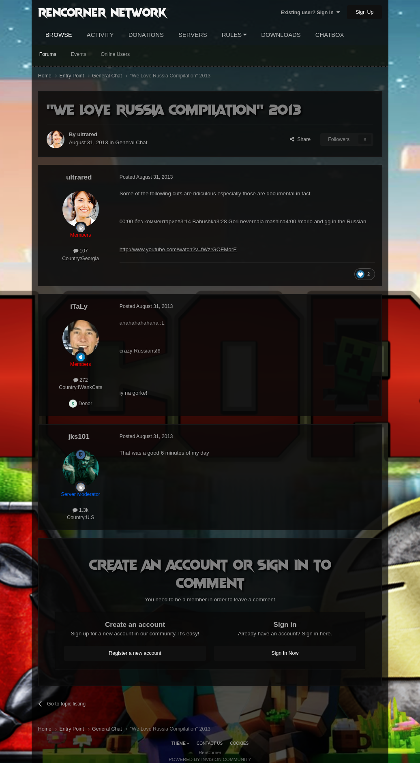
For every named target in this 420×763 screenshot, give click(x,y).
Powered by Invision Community (210, 759)
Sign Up (364, 12)
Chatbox (329, 35)
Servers (192, 35)
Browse (58, 35)
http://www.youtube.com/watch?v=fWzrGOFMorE (178, 249)
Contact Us (210, 743)
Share (300, 139)
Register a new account (135, 653)
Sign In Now (285, 653)
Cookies (239, 743)
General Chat (131, 142)
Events (78, 54)
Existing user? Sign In (310, 12)
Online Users (115, 54)
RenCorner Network (102, 11)
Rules (234, 35)
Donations (146, 35)
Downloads (280, 35)
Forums (47, 54)
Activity (100, 35)
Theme (180, 743)
